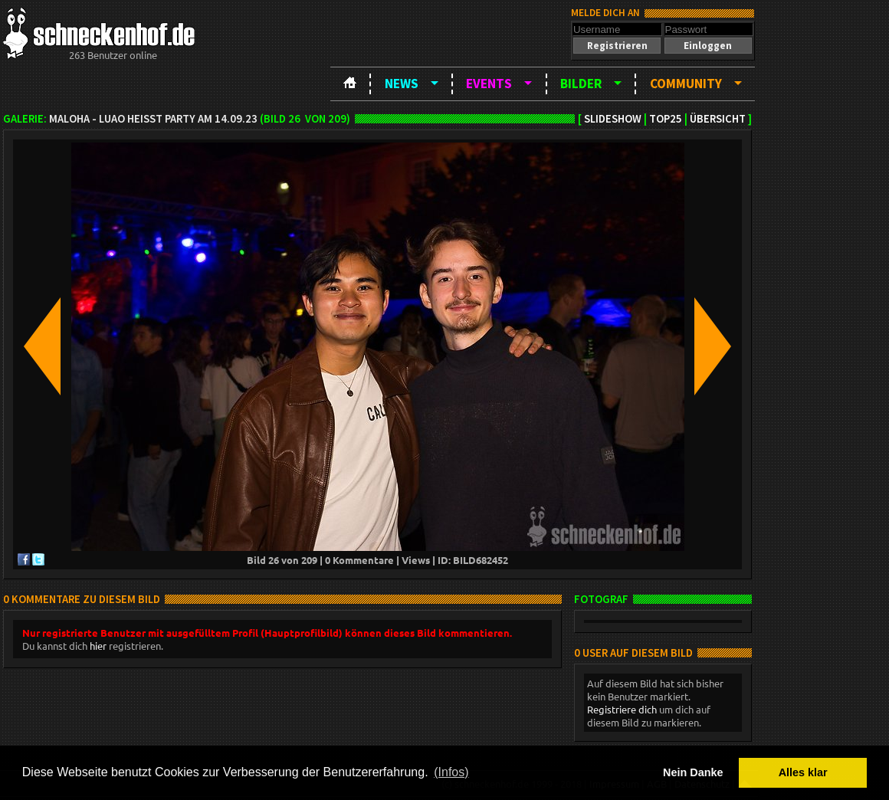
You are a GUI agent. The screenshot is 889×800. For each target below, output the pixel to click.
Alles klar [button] (803, 772)
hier (98, 645)
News (401, 83)
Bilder (581, 83)
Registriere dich (622, 709)
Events (489, 83)
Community (686, 83)
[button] (617, 46)
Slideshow (612, 119)
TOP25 (665, 119)
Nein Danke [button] (693, 772)
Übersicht (718, 119)
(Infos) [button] (451, 772)
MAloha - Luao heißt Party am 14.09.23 (153, 119)
